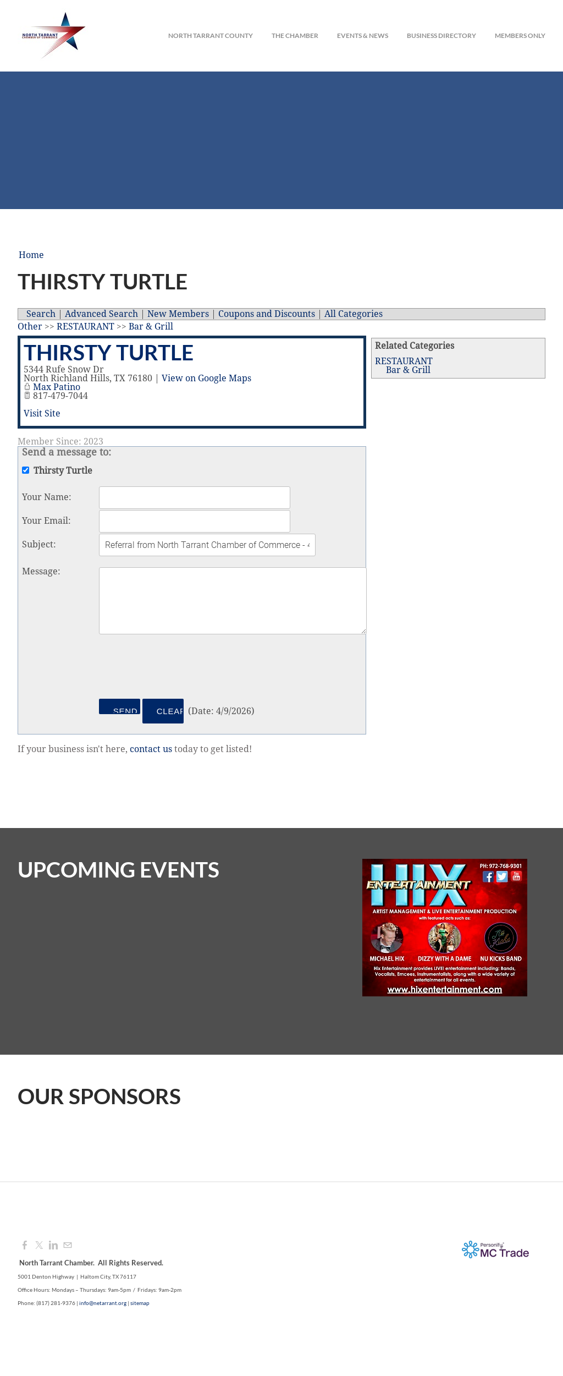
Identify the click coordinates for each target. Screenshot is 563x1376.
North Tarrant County (210, 35)
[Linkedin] (53, 1245)
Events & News (362, 35)
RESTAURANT (404, 361)
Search (41, 314)
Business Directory (441, 35)
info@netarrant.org (102, 1303)
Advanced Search (101, 314)
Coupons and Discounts (266, 314)
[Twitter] (39, 1245)
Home (31, 255)
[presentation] (182, 668)
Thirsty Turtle (109, 352)
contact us (151, 749)
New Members (178, 314)
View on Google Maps (206, 378)
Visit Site (42, 413)
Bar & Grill (408, 370)
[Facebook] (24, 1245)
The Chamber (295, 35)
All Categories (353, 314)
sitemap (140, 1303)
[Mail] (67, 1245)
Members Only (520, 35)
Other (30, 326)
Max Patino (56, 387)
